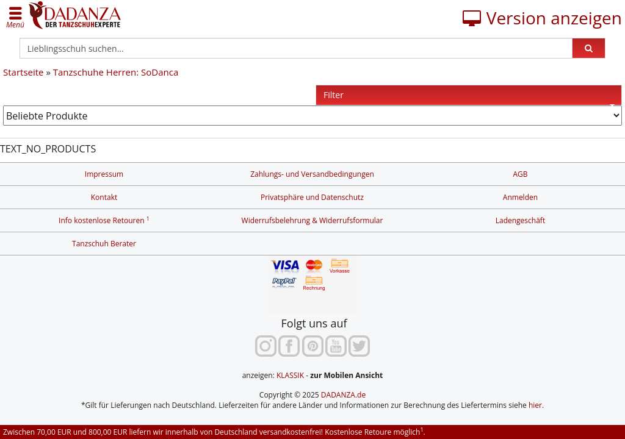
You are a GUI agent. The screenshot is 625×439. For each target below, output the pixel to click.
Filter (469, 97)
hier (535, 405)
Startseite (23, 72)
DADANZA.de (343, 395)
